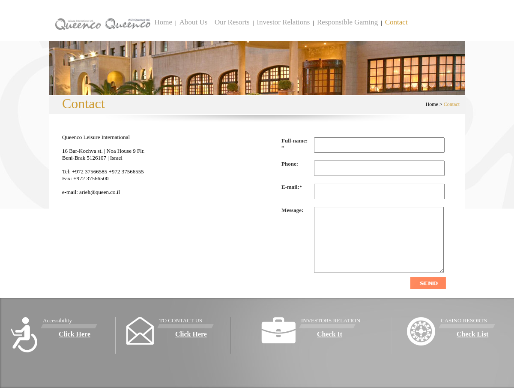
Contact (396, 22)
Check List (472, 334)
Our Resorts (232, 22)
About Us (193, 22)
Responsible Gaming (347, 22)
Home (164, 22)
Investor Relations (283, 22)
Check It (329, 334)
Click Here (74, 334)
